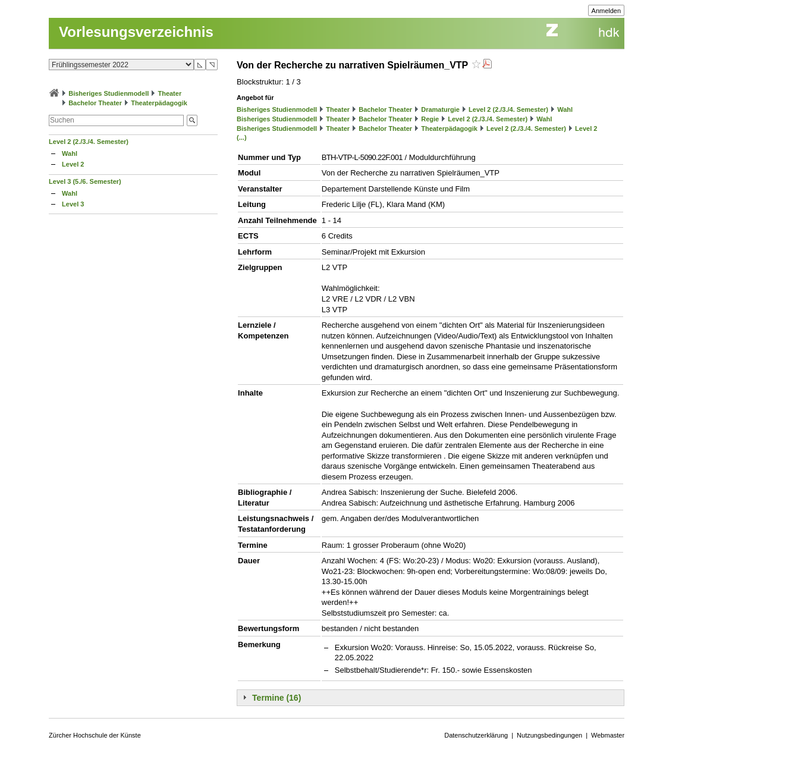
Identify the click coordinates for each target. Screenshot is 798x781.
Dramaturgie (440, 109)
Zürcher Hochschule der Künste (95, 735)
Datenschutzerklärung (476, 735)
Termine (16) (276, 697)
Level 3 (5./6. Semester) (85, 181)
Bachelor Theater (95, 102)
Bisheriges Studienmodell (108, 93)
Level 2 (73, 164)
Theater (169, 93)
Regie (430, 119)
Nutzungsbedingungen (549, 735)
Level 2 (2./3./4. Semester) (88, 141)
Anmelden (606, 10)
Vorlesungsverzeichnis (136, 32)
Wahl (69, 153)
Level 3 (73, 204)
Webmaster (607, 735)
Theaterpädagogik (159, 102)
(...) (242, 137)
